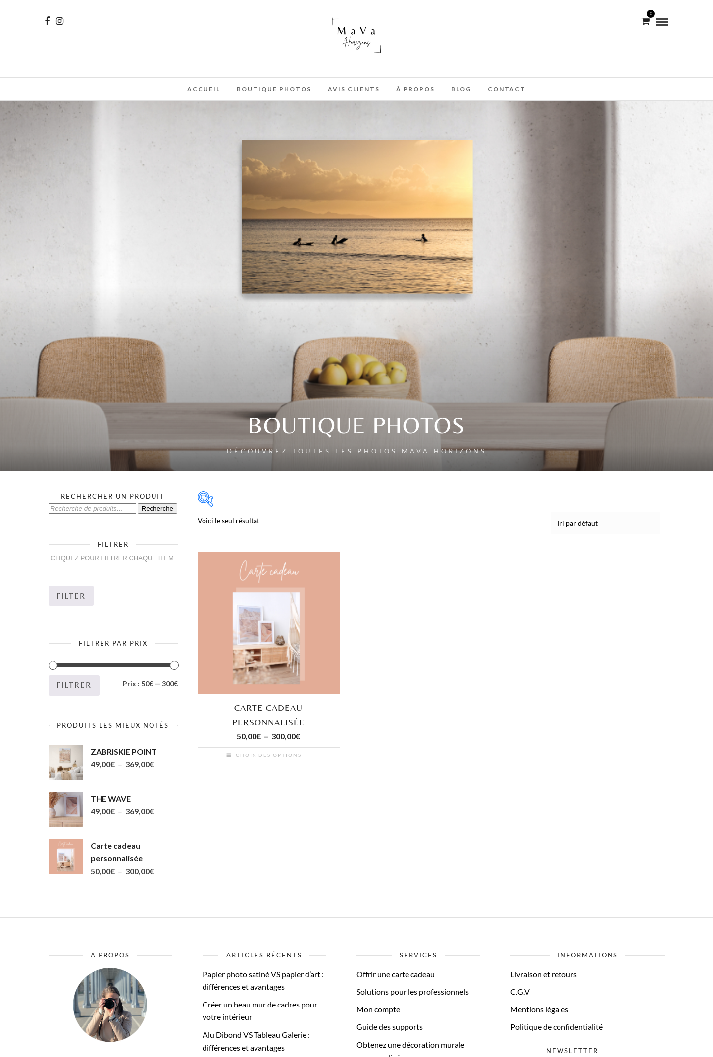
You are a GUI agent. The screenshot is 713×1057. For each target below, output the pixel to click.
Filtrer (74, 685)
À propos (415, 89)
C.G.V (520, 991)
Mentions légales (539, 1009)
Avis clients (354, 89)
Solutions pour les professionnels (412, 991)
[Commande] (605, 523)
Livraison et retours (543, 974)
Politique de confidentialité (556, 1026)
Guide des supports (389, 1026)
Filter (71, 596)
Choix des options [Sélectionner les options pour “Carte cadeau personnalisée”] (269, 755)
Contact (507, 89)
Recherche (157, 508)
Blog (461, 89)
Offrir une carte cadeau (395, 974)
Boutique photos (274, 89)
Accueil (203, 89)
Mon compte (378, 1009)
